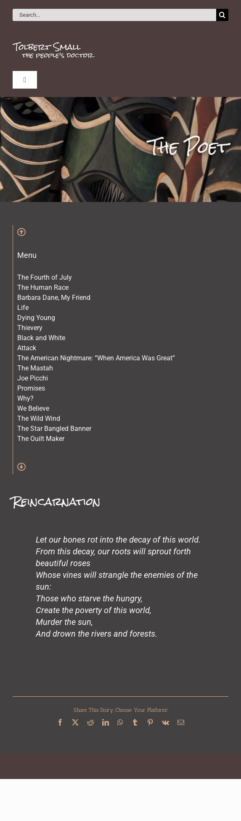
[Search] (222, 15)
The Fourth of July (44, 277)
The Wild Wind (38, 418)
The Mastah (35, 368)
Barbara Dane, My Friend (53, 298)
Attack (26, 348)
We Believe (33, 408)
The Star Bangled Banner (54, 429)
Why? (25, 398)
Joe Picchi (32, 378)
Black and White (41, 338)
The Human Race (43, 287)
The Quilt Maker (40, 439)
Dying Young (36, 318)
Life (23, 308)
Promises (31, 388)
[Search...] (114, 15)
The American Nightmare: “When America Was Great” (96, 358)
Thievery (29, 328)
